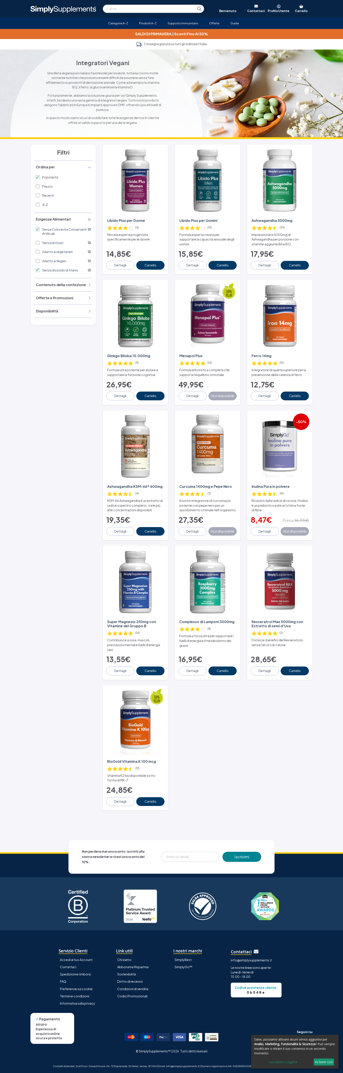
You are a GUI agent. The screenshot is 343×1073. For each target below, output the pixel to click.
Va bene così (324, 1062)
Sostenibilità (126, 974)
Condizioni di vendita (132, 989)
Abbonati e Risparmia (133, 967)
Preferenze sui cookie (76, 989)
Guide (234, 23)
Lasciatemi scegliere (283, 1062)
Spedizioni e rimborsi (75, 974)
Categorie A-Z (118, 23)
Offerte (214, 23)
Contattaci (68, 967)
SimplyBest (183, 960)
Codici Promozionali (132, 996)
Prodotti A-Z (148, 23)
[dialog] (295, 1052)
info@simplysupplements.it (251, 959)
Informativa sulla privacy (77, 1003)
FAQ (63, 981)
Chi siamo (124, 960)
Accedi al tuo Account (76, 960)
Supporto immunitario (183, 23)
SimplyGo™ (183, 967)
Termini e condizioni (74, 996)
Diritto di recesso (130, 981)
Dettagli (120, 265)
